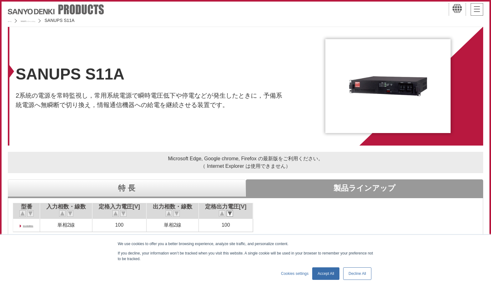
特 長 (126, 188)
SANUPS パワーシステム (55, 20)
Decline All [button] (357, 273)
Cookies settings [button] (294, 273)
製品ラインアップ (364, 188)
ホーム (14, 20)
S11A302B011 (38, 225)
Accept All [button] (326, 273)
